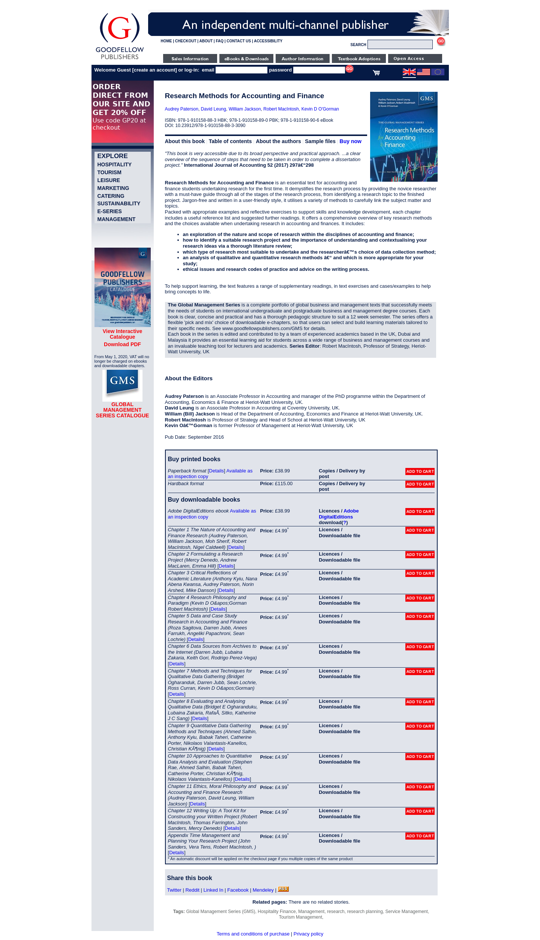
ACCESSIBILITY (268, 41)
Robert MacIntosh (281, 109)
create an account (155, 70)
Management (117, 219)
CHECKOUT (185, 41)
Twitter (174, 890)
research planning (364, 911)
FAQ (220, 41)
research (336, 911)
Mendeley (263, 890)
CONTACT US (238, 41)
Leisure (109, 180)
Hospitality (115, 164)
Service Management (406, 911)
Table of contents (230, 141)
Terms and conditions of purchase (253, 934)
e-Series (110, 211)
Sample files (320, 141)
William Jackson (245, 109)
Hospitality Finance (277, 911)
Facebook (238, 890)
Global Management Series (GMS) (220, 911)
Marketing (113, 188)
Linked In (214, 890)
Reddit (192, 890)
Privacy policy (308, 934)
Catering (111, 196)
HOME (166, 41)
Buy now (351, 141)
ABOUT (206, 41)
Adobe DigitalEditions (338, 514)
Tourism (110, 172)
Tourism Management (300, 917)
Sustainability (119, 203)
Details (216, 471)
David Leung (213, 109)
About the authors (278, 141)
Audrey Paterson (181, 109)
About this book (185, 141)
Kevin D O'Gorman (320, 109)
